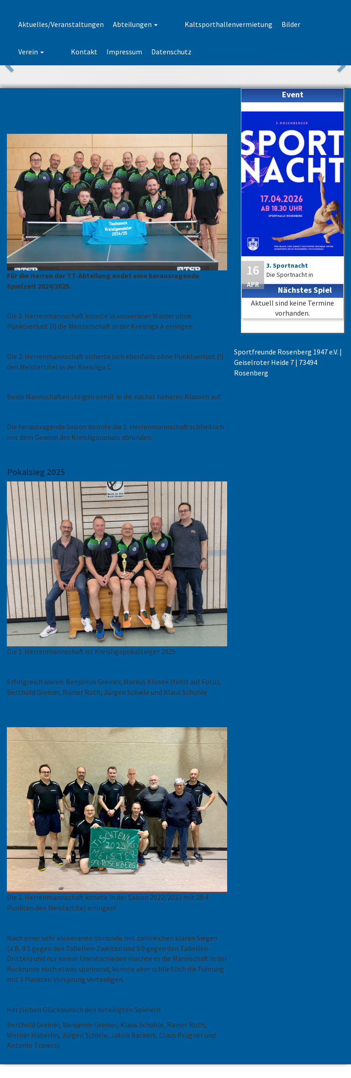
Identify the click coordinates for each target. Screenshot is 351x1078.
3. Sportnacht (287, 265)
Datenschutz (119, 51)
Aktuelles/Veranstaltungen (61, 24)
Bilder (273, 24)
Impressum (72, 51)
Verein (304, 24)
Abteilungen (135, 24)
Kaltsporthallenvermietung (211, 24)
